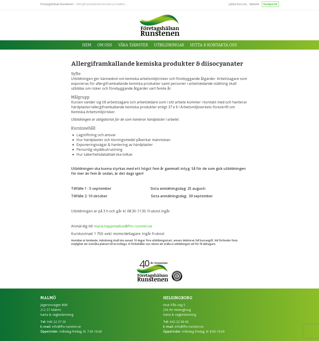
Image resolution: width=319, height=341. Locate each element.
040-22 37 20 (56, 322)
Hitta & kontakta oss (213, 45)
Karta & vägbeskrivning (56, 314)
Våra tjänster (133, 45)
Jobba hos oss (238, 4)
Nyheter (254, 4)
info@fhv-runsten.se (66, 326)
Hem (86, 45)
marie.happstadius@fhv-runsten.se (123, 226)
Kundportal (270, 4)
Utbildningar (169, 45)
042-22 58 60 (179, 322)
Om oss (104, 45)
